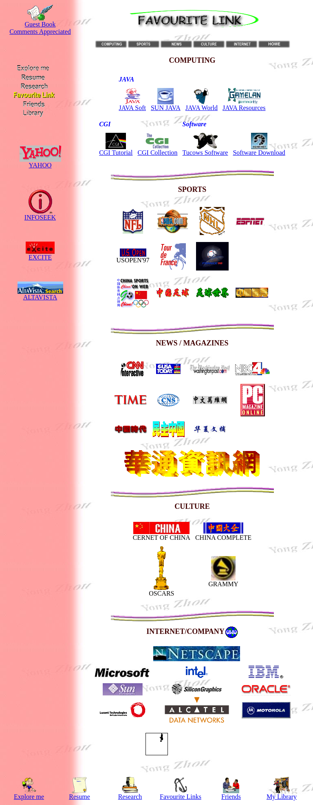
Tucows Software (205, 152)
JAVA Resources (244, 107)
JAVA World (201, 107)
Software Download (259, 152)
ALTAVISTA (40, 297)
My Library (282, 796)
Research (130, 796)
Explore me (29, 796)
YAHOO (40, 165)
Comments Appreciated (40, 31)
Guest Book (40, 24)
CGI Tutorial (115, 152)
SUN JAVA (166, 107)
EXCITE (40, 257)
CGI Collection (157, 152)
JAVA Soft (132, 107)
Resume (79, 796)
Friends (231, 796)
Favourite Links (180, 796)
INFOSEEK (40, 217)
